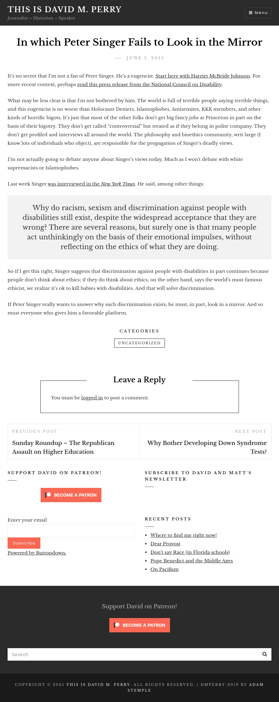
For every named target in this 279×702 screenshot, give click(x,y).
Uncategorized (139, 343)
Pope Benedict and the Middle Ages (191, 561)
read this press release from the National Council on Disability (149, 84)
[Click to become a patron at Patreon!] (71, 494)
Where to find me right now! (183, 535)
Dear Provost (165, 544)
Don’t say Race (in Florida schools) (190, 552)
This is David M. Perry (65, 9)
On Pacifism (164, 569)
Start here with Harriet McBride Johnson (202, 76)
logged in (92, 398)
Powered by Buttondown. (37, 553)
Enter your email (27, 520)
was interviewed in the (91, 184)
